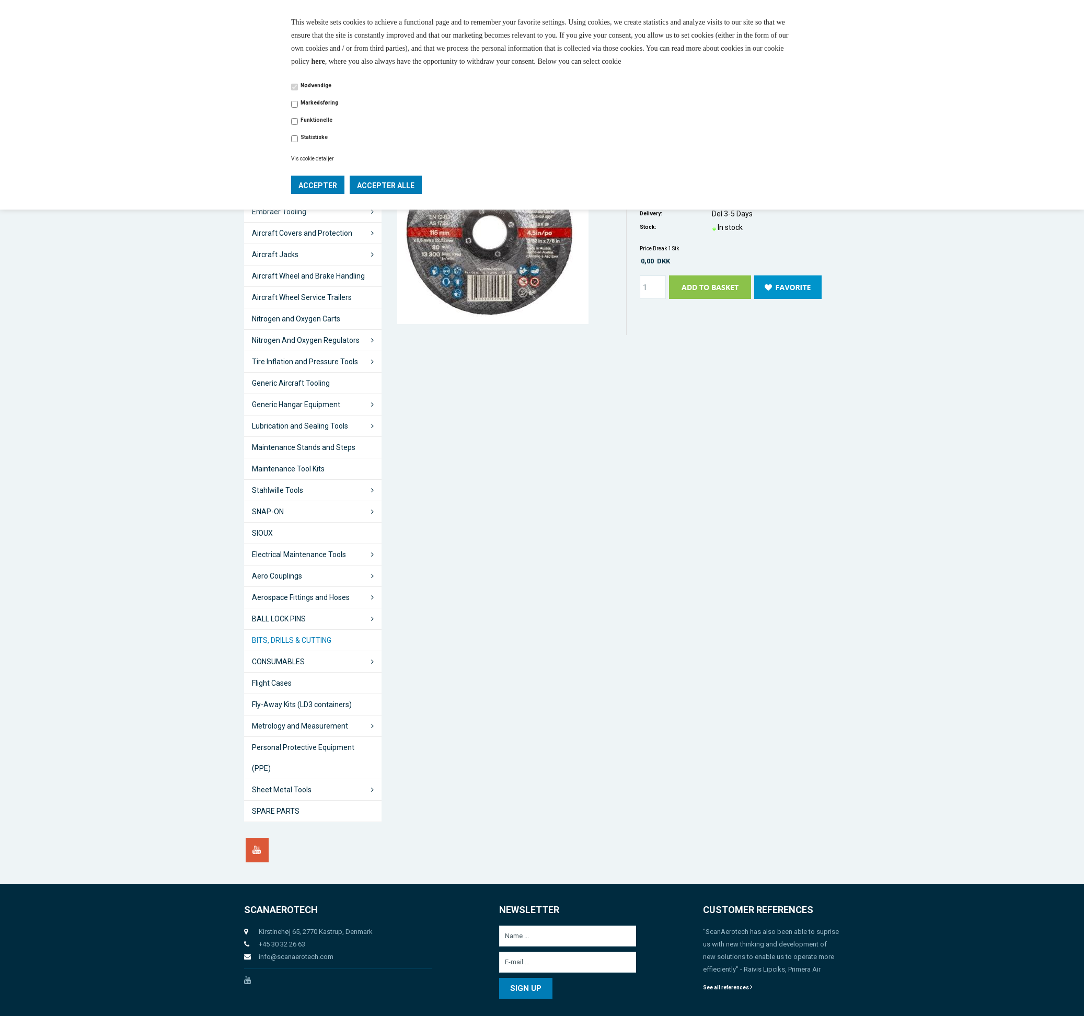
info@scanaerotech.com (296, 957)
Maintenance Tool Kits (288, 469)
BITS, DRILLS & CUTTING (291, 640)
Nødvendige (316, 85)
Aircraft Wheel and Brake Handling (308, 276)
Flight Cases (272, 683)
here (318, 61)
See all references (728, 987)
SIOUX (262, 533)
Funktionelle (316, 120)
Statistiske (314, 137)
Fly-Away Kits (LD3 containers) (302, 704)
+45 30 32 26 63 (282, 944)
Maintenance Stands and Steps (303, 447)
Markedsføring (319, 103)
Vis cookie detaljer (312, 158)
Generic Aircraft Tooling (291, 383)
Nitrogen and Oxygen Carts (296, 319)
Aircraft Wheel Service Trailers (302, 297)
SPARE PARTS (275, 811)
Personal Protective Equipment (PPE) (303, 757)
